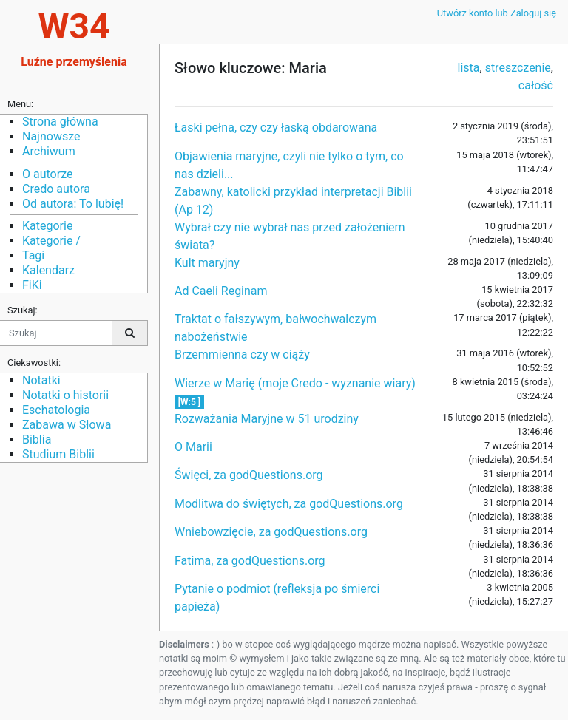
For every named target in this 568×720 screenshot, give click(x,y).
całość (535, 85)
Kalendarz (48, 270)
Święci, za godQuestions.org (249, 475)
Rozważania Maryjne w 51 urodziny (267, 419)
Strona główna (60, 122)
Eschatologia (56, 410)
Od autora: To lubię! (73, 204)
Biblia (36, 439)
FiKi (32, 285)
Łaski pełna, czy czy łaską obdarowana (276, 127)
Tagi (33, 255)
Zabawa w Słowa (66, 425)
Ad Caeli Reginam (221, 291)
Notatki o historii (65, 395)
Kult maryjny (207, 263)
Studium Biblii (58, 454)
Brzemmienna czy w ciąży (242, 354)
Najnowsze (51, 136)
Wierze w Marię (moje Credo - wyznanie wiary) (295, 383)
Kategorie (47, 226)
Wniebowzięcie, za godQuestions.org (271, 532)
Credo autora (56, 189)
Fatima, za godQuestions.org (250, 561)
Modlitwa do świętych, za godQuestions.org (289, 504)
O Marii (193, 447)
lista (469, 68)
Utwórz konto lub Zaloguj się (496, 12)
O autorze (47, 174)
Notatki (41, 380)
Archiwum (48, 151)
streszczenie (518, 68)
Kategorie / (51, 241)
